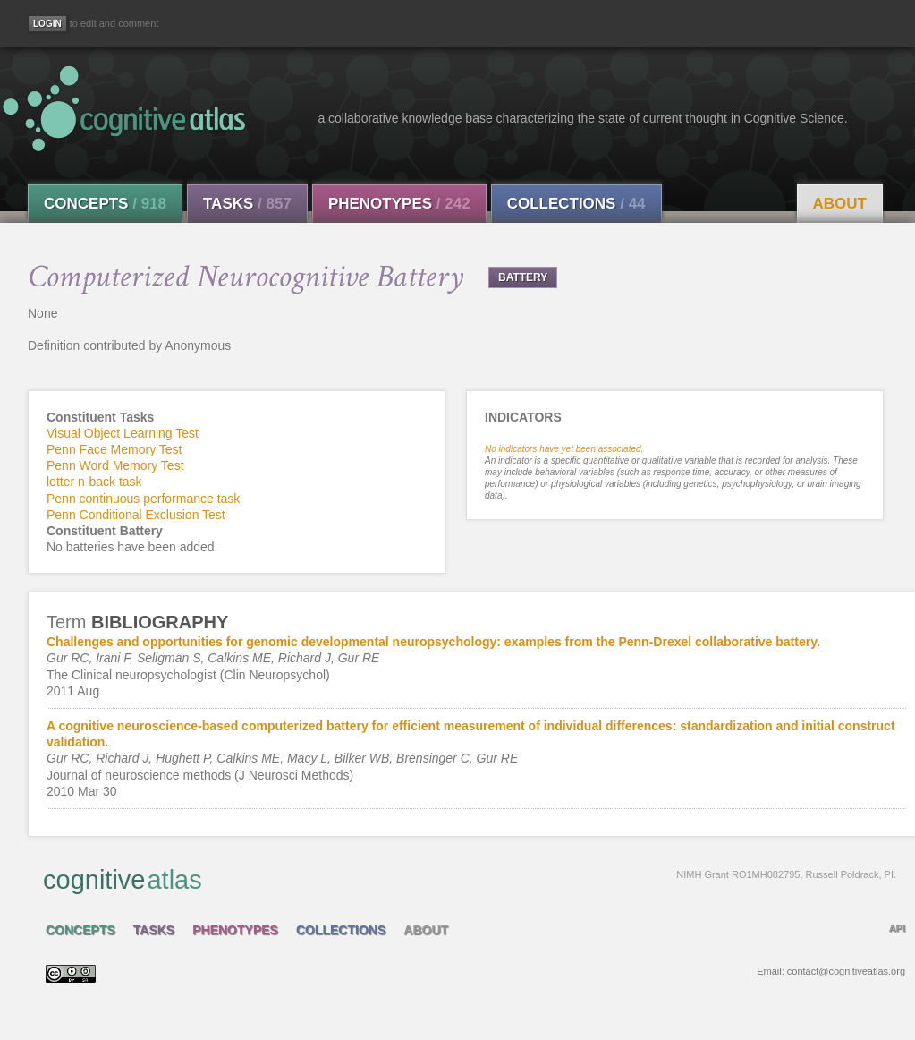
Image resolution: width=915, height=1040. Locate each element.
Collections (576, 203)
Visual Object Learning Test (123, 433)
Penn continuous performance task (143, 498)
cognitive (469, 879)
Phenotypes (399, 203)
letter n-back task (94, 481)
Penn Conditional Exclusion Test (136, 514)
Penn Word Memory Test (115, 465)
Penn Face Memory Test (114, 449)
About (840, 203)
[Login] (47, 23)
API (897, 928)
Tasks (247, 203)
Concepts (105, 203)
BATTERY (522, 277)
